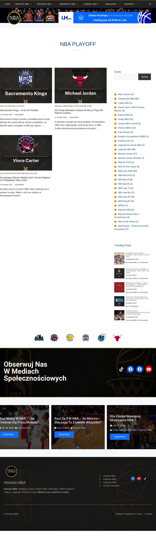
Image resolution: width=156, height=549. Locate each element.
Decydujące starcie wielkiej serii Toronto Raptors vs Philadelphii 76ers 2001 (25, 179)
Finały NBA (123, 119)
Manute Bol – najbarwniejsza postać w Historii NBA (138, 312)
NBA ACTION (124, 162)
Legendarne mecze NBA (129, 145)
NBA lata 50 (123, 179)
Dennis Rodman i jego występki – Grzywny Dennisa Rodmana (137, 284)
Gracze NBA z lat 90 (127, 123)
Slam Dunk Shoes (126, 221)
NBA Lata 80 (74, 106)
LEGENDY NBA (93, 4)
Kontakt (148, 514)
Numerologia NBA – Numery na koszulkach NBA (138, 254)
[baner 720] (105, 22)
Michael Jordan (62, 106)
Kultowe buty (124, 141)
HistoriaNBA (132, 262)
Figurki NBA (123, 115)
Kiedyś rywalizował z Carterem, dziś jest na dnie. (138, 270)
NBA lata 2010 (125, 175)
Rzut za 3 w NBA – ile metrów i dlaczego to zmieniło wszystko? (77, 420)
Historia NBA (113, 4)
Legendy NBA (124, 149)
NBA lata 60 (123, 184)
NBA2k (121, 205)
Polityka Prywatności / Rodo (129, 514)
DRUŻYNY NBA (25, 4)
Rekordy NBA (86, 106)
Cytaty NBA (123, 103)
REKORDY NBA (47, 4)
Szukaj (117, 72)
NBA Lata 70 (124, 188)
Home (7, 4)
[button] (149, 4)
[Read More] (64, 434)
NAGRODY (132, 4)
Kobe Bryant (124, 132)
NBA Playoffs (18, 106)
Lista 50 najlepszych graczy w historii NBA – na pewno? (138, 298)
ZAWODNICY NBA (70, 4)
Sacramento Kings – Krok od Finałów (19, 110)
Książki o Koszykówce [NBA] (131, 136)
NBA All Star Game (127, 166)
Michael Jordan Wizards (129, 158)
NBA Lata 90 (124, 197)
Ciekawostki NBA (126, 99)
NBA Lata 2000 (6, 106)
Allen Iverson (6, 173)
